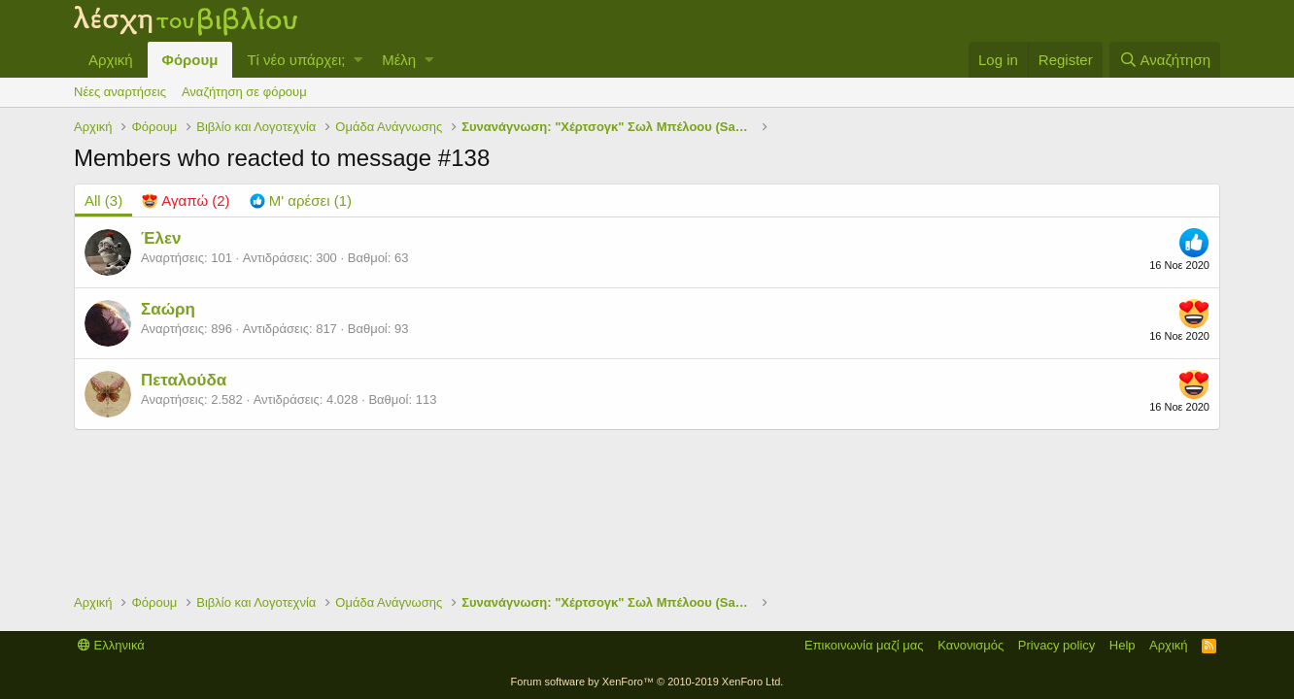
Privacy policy (1056, 645)
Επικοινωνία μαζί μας (864, 645)
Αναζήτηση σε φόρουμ (244, 91)
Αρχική (110, 59)
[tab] (185, 200)
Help (1122, 645)
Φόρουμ (190, 59)
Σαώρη (168, 309)
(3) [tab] (103, 200)
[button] (358, 60)
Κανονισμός (970, 645)
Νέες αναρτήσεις (120, 91)
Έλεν (161, 238)
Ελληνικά (111, 645)
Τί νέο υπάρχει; (296, 59)
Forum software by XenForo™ (647, 681)
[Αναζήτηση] (1164, 60)
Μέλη (399, 59)
